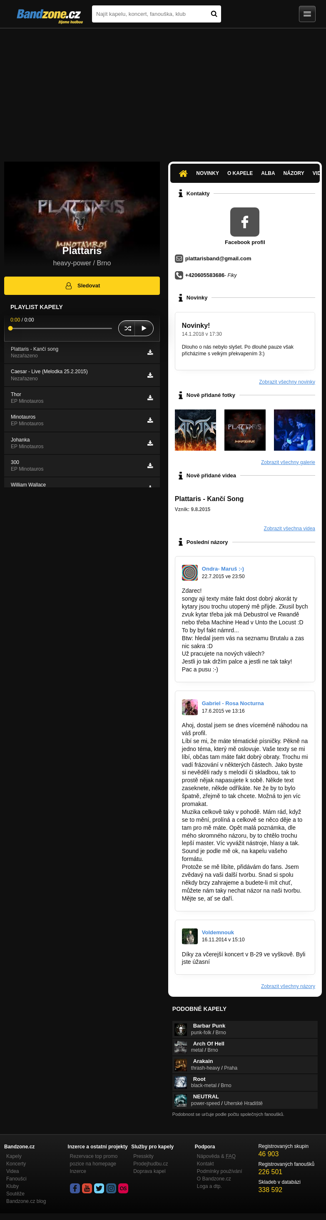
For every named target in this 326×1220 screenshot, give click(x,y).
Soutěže (15, 1194)
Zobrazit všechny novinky (287, 382)
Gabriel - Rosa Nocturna (233, 703)
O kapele (240, 173)
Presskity (143, 1156)
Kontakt (205, 1164)
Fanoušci (16, 1179)
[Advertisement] (163, 90)
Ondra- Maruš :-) (223, 569)
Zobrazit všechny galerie (288, 462)
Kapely (14, 1156)
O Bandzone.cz (214, 1179)
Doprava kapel (149, 1171)
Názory (294, 173)
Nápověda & (216, 1156)
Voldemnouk (218, 932)
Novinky (207, 173)
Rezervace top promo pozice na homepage (94, 1160)
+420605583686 (204, 275)
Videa (12, 1171)
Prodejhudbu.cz (150, 1164)
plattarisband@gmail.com (218, 258)
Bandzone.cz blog (26, 1201)
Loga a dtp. (209, 1186)
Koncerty (16, 1164)
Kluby (12, 1186)
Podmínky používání (219, 1171)
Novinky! (196, 325)
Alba (268, 173)
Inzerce (78, 1171)
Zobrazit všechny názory (288, 986)
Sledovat (82, 285)
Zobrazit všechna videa (289, 528)
